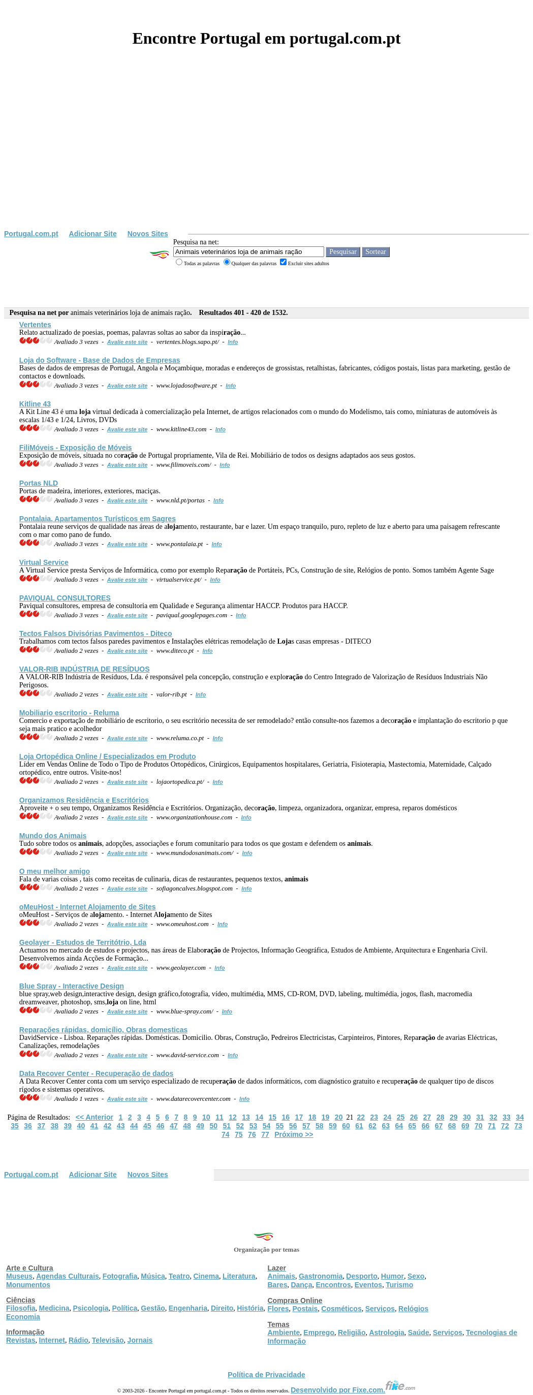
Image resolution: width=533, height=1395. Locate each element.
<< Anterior (94, 1117)
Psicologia (90, 1308)
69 (465, 1126)
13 (246, 1117)
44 (134, 1126)
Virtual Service (44, 562)
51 (227, 1126)
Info (233, 342)
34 (520, 1117)
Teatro (179, 1276)
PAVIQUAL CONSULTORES (65, 598)
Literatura (239, 1276)
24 (388, 1117)
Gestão (153, 1308)
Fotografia (120, 1276)
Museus (19, 1276)
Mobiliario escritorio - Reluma (69, 713)
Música (153, 1276)
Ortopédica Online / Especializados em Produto (107, 756)
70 (479, 1126)
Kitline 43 (35, 404)
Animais (281, 1276)
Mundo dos (53, 836)
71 (492, 1126)
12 (233, 1117)
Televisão (108, 1340)
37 (41, 1126)
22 (361, 1117)
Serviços (380, 1309)
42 (108, 1126)
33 (507, 1117)
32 (493, 1117)
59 (333, 1126)
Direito (222, 1308)
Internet (52, 1340)
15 (272, 1117)
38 (54, 1126)
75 (239, 1134)
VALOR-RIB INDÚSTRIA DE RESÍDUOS (84, 669)
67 (439, 1126)
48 (187, 1126)
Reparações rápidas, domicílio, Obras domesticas (103, 1030)
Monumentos (28, 1285)
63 (386, 1126)
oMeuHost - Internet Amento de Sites (87, 907)
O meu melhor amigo (54, 871)
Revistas (21, 1340)
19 (326, 1117)
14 (259, 1117)
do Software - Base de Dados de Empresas (99, 360)
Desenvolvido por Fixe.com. (353, 1390)
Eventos (368, 1285)
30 (467, 1117)
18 (312, 1117)
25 (401, 1117)
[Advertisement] (266, 153)
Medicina (54, 1308)
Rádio (78, 1340)
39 (68, 1126)
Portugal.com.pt (31, 234)
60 (346, 1126)
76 (252, 1134)
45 (147, 1126)
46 (160, 1126)
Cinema (207, 1276)
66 (426, 1126)
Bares (278, 1285)
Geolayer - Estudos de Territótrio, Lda (82, 942)
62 (372, 1126)
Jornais (140, 1340)
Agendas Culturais (67, 1276)
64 (399, 1126)
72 (505, 1126)
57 (306, 1126)
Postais (305, 1309)
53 (253, 1126)
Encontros (333, 1285)
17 (299, 1117)
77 (265, 1134)
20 (339, 1117)
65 (413, 1126)
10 (206, 1117)
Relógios (413, 1309)
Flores (278, 1309)
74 (226, 1134)
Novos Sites (148, 234)
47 (174, 1126)
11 (219, 1117)
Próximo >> (293, 1134)
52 (240, 1126)
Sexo (415, 1276)
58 (320, 1126)
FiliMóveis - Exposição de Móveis (75, 447)
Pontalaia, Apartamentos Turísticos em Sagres (97, 519)
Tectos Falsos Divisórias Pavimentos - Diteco (95, 633)
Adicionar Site (93, 234)
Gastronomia (320, 1276)
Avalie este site (127, 342)
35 (15, 1126)
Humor (392, 1276)
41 (94, 1126)
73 (518, 1126)
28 (440, 1117)
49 (200, 1126)
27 (427, 1117)
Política (125, 1308)
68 (452, 1126)
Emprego (318, 1332)
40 (81, 1126)
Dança (301, 1285)
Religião (351, 1332)
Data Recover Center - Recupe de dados (96, 1073)
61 (359, 1126)
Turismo (399, 1285)
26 (414, 1117)
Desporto (361, 1276)
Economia (23, 1317)
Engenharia (188, 1308)
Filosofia (21, 1308)
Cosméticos (341, 1309)
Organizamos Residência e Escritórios (84, 800)
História (250, 1308)
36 (28, 1126)
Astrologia (386, 1332)
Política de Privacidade (266, 1375)
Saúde (418, 1332)
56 (293, 1126)
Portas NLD (38, 483)
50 (213, 1126)
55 (280, 1126)
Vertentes (35, 325)
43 (121, 1126)
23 (374, 1117)
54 (267, 1126)
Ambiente (284, 1332)
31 (480, 1117)
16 (286, 1117)
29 (454, 1117)
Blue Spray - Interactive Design (71, 986)
